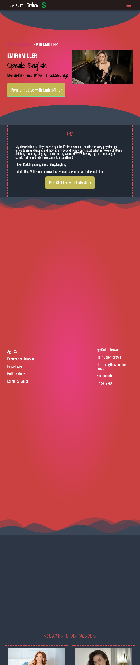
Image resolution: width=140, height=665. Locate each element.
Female (25, 44)
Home (12, 44)
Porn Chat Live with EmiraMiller (36, 89)
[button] (129, 5)
